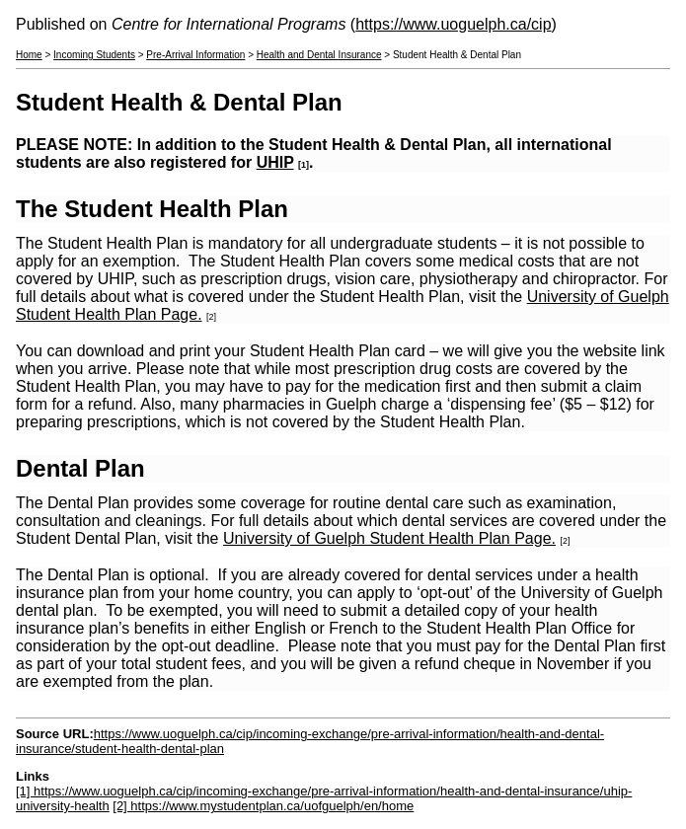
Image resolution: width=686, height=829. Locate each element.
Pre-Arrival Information (195, 54)
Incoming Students (94, 54)
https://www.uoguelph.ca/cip (453, 24)
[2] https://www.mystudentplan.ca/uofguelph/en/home (263, 805)
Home (29, 54)
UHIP (275, 162)
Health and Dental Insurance (319, 54)
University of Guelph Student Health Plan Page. (389, 538)
